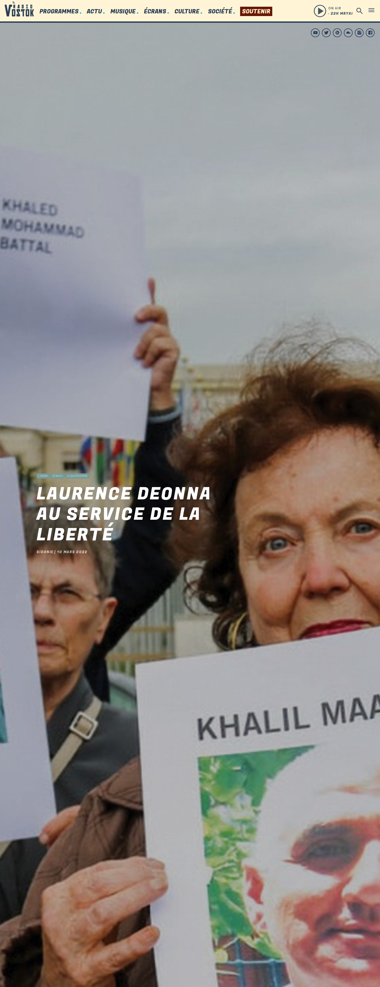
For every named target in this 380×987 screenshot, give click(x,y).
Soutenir (256, 11)
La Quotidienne (77, 458)
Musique (123, 11)
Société (220, 11)
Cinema (43, 458)
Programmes (59, 11)
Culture (186, 11)
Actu (94, 11)
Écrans (155, 11)
